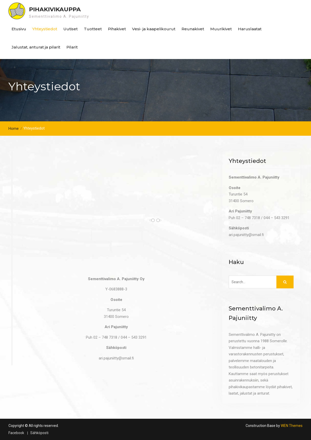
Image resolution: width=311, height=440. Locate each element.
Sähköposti (39, 433)
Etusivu (19, 28)
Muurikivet (221, 28)
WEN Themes (292, 426)
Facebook (16, 433)
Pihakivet (117, 28)
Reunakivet (193, 28)
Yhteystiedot (44, 28)
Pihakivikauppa (55, 9)
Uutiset (70, 28)
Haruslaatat (250, 28)
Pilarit (72, 47)
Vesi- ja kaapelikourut (153, 28)
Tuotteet (93, 28)
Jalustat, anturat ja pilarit (36, 47)
